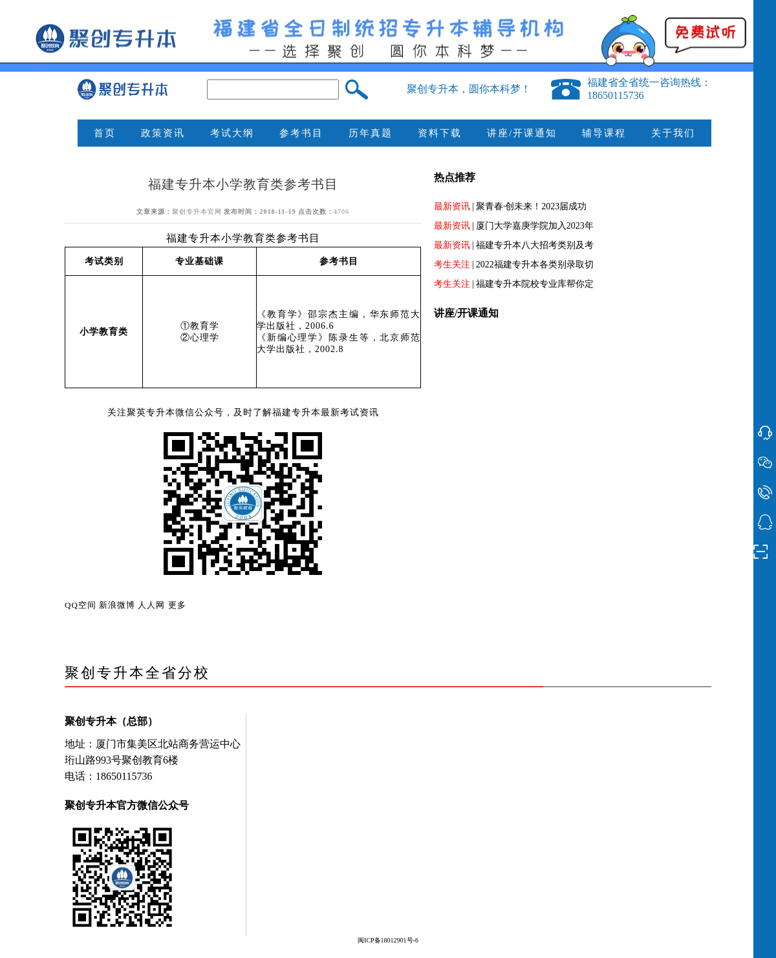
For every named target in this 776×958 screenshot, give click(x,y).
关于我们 (673, 133)
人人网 (151, 605)
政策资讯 (163, 133)
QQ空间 (80, 605)
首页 (105, 133)
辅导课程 (604, 133)
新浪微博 (117, 605)
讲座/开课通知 (522, 133)
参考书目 (301, 133)
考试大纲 (232, 133)
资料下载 (440, 133)
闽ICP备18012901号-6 (388, 940)
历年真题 (371, 133)
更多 (177, 605)
